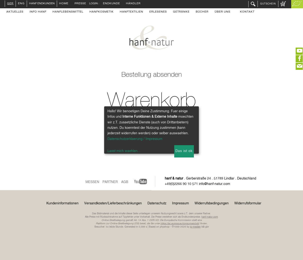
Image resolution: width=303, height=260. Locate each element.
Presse (80, 4)
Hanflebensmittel (68, 12)
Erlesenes (158, 12)
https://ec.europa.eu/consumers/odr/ (179, 223)
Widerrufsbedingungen (212, 203)
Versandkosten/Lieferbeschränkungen (113, 203)
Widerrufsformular (247, 203)
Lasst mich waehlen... (123, 151)
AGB (124, 182)
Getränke (181, 12)
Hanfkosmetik (101, 12)
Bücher (202, 12)
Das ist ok (183, 151)
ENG (21, 4)
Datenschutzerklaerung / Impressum (134, 139)
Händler (133, 4)
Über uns (222, 12)
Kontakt (247, 12)
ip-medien (195, 227)
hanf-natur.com (209, 217)
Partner (110, 182)
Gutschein (268, 4)
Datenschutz (156, 203)
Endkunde (111, 4)
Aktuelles (14, 12)
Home (63, 4)
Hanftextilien (131, 12)
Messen (92, 182)
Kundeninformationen (62, 203)
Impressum (180, 203)
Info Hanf (38, 12)
